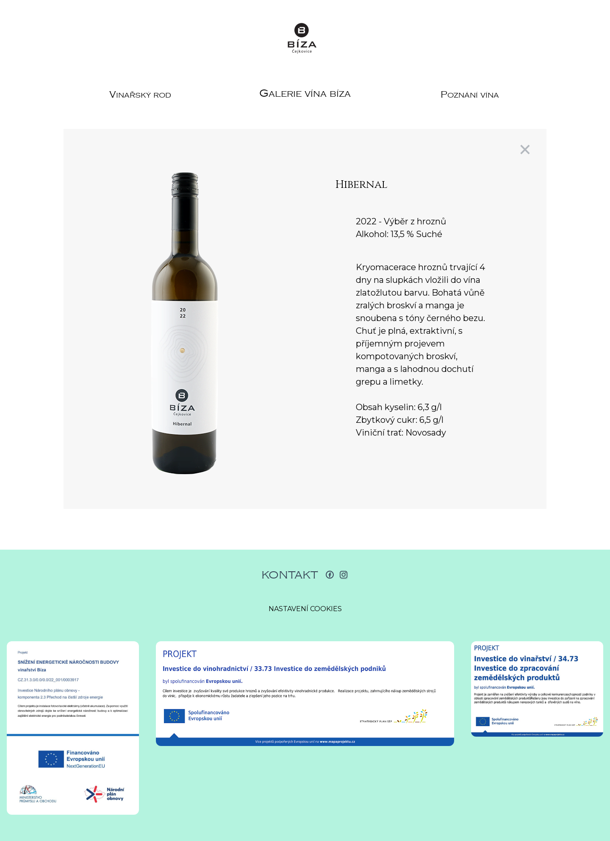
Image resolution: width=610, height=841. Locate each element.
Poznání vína (470, 94)
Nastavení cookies (305, 609)
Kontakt (289, 575)
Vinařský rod (140, 94)
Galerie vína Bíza (305, 93)
